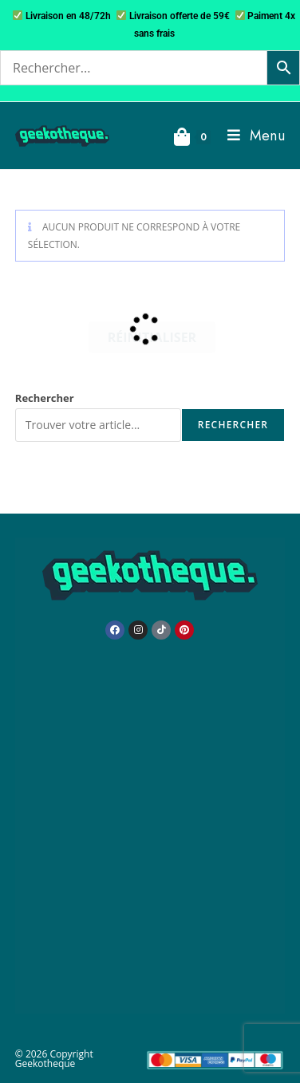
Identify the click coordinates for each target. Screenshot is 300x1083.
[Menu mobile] (250, 135)
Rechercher (44, 398)
